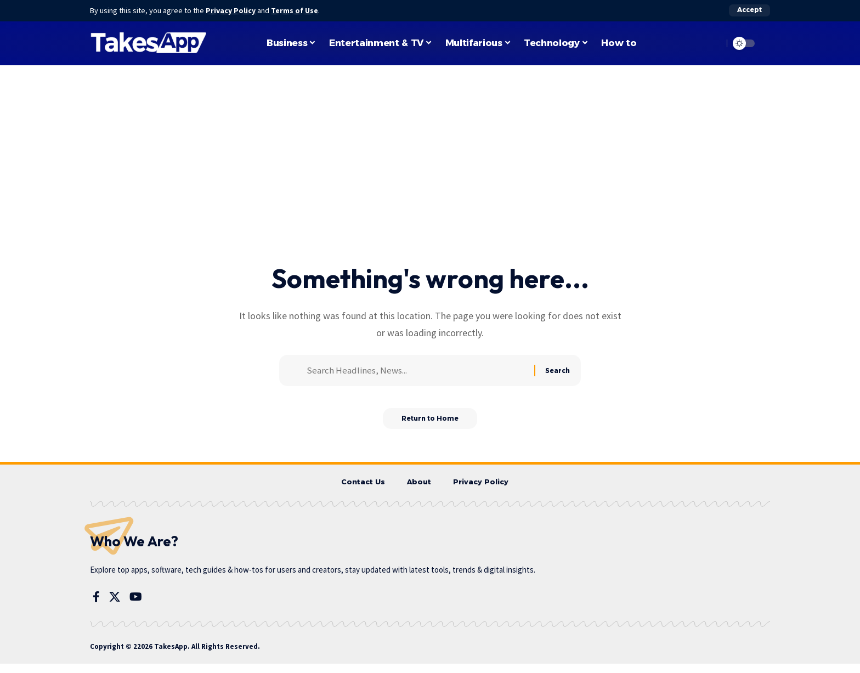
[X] (114, 606)
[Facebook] (96, 606)
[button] (749, 10)
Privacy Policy (231, 10)
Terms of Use (296, 10)
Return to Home (430, 426)
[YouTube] (136, 606)
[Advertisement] (430, 180)
